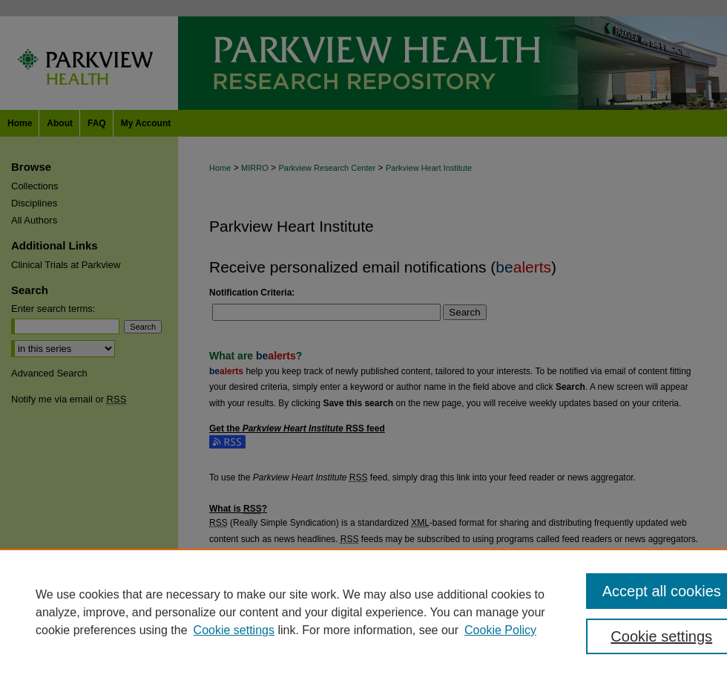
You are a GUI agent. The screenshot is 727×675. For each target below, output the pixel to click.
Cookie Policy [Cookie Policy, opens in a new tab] (500, 630)
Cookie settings (234, 630)
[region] (363, 612)
